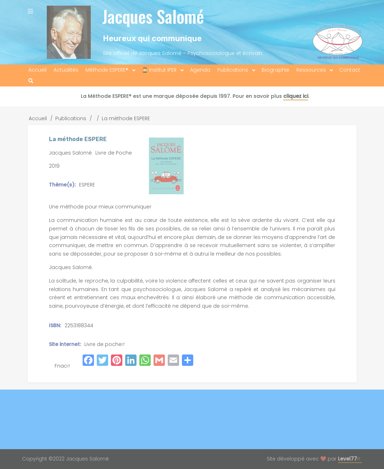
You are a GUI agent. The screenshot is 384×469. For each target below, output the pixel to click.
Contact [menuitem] (349, 69)
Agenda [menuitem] (200, 69)
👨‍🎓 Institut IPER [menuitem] (159, 69)
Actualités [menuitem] (66, 69)
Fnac (63, 365)
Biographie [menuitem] (275, 69)
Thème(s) (61, 184)
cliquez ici (295, 96)
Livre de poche (105, 344)
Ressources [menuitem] (311, 69)
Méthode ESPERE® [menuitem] (106, 69)
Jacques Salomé (153, 16)
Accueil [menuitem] (37, 69)
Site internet (64, 344)
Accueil (38, 118)
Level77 (350, 458)
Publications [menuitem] (232, 69)
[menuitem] (31, 81)
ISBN (54, 325)
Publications (70, 118)
